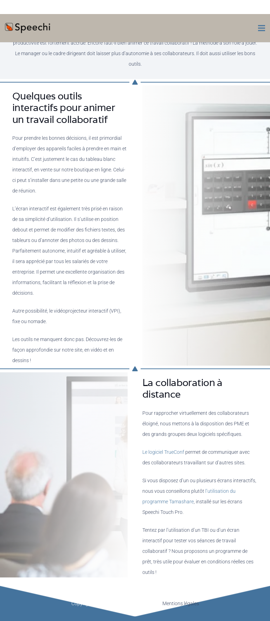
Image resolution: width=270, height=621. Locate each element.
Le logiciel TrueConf (163, 452)
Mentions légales (180, 603)
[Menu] (261, 28)
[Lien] (28, 28)
